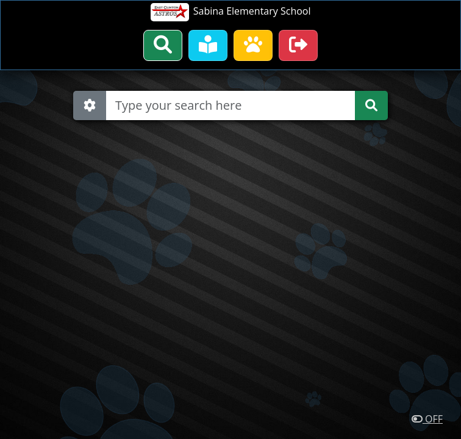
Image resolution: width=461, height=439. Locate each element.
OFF (427, 419)
